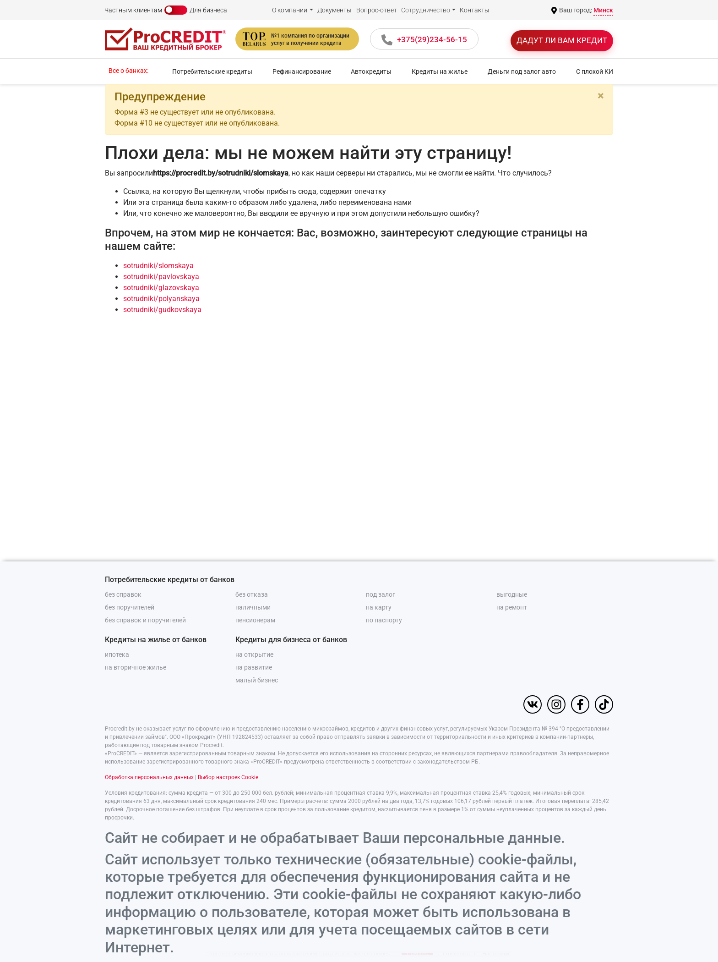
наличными (253, 607)
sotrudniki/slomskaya (158, 265)
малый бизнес (256, 680)
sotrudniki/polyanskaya (161, 298)
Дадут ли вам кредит (562, 40)
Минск (603, 10)
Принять (417, 942)
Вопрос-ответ (376, 10)
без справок (123, 594)
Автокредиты (371, 71)
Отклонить (456, 942)
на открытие (254, 654)
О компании (289, 10)
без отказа (251, 594)
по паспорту (384, 620)
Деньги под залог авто (522, 71)
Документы (334, 10)
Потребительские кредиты (212, 71)
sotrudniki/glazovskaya (161, 287)
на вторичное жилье (135, 667)
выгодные (511, 594)
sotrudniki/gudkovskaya (162, 309)
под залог (380, 594)
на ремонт (511, 607)
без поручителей (129, 607)
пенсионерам (255, 620)
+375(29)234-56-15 (432, 39)
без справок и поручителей (145, 620)
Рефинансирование (301, 71)
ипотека (117, 654)
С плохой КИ (594, 71)
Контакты (475, 10)
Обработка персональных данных (149, 777)
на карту (379, 607)
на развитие (253, 667)
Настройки (495, 942)
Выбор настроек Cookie (228, 777)
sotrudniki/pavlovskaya (161, 276)
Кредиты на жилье (440, 71)
